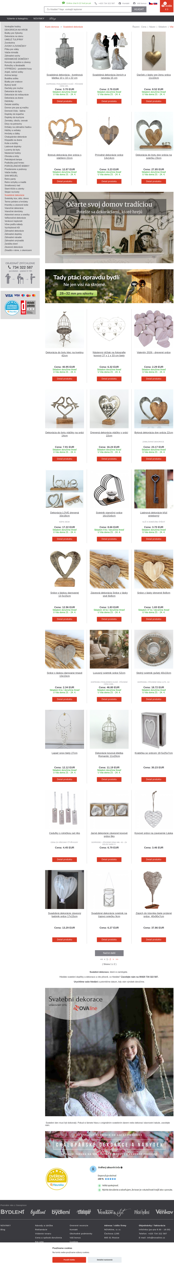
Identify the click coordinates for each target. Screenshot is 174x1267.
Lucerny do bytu (12, 150)
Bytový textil (10, 85)
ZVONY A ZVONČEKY (15, 46)
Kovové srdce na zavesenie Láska (154, 833)
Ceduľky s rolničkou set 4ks (64, 833)
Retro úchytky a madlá (15, 182)
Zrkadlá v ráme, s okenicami (18, 250)
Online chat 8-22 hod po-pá (78, 3)
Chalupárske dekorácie (16, 137)
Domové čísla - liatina (15, 111)
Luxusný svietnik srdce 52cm (109, 672)
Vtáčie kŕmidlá (11, 52)
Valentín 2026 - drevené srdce (154, 352)
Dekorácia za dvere (14, 98)
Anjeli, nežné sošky (14, 72)
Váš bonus (141, 3)
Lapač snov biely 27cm (65, 753)
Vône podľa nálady (14, 224)
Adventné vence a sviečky (17, 214)
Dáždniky (9, 101)
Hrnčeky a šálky (12, 133)
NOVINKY (39, 18)
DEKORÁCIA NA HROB (16, 30)
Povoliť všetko (69, 1260)
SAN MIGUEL (11, 176)
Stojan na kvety (12, 192)
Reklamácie (41, 1229)
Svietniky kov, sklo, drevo (17, 198)
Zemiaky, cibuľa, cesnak (16, 120)
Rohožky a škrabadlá (15, 65)
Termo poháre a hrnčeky (16, 201)
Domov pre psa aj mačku (17, 107)
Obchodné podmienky (81, 1233)
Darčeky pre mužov (14, 88)
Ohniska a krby (12, 156)
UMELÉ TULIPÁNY (14, 39)
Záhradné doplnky (13, 234)
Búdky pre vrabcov (14, 82)
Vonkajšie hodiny (13, 26)
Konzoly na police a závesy (18, 62)
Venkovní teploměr (14, 221)
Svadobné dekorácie (14, 195)
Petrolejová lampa (13, 159)
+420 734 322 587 (106, 3)
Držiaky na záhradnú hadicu (18, 127)
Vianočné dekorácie (14, 208)
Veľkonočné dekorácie (15, 218)
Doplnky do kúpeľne (14, 114)
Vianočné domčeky (14, 211)
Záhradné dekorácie (14, 231)
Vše (171, 27)
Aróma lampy (11, 75)
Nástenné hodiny (13, 153)
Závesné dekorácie (14, 247)
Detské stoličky (12, 104)
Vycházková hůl (12, 227)
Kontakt (125, 3)
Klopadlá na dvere (13, 140)
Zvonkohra (10, 43)
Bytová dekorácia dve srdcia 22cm (153, 432)
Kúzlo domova (52, 27)
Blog (3, 1229)
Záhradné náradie (13, 237)
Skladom (162, 27)
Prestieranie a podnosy (16, 169)
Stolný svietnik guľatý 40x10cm (153, 672)
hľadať (139, 9)
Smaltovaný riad (12, 185)
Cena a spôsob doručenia (48, 1237)
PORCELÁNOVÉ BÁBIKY (17, 166)
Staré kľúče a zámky (14, 189)
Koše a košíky (11, 143)
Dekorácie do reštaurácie (17, 94)
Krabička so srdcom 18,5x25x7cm (154, 753)
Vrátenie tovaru (43, 1233)
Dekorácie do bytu (13, 91)
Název (152, 27)
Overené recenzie (79, 1225)
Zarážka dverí (11, 244)
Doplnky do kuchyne (14, 117)
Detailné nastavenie (105, 1260)
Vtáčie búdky (11, 172)
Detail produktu (64, 101)
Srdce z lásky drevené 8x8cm (153, 592)
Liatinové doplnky (13, 146)
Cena (143, 27)
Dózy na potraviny (13, 124)
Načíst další (109, 953)
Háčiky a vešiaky (13, 130)
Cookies (74, 1242)
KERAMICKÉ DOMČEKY (17, 59)
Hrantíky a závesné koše (16, 205)
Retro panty (10, 179)
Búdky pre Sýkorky (14, 33)
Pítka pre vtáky (12, 49)
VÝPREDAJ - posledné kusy (18, 69)
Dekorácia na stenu (14, 36)
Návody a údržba (44, 1225)
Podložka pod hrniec (14, 163)
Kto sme (39, 1242)
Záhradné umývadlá (14, 240)
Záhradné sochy (12, 56)
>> (116, 959)
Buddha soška (11, 78)
